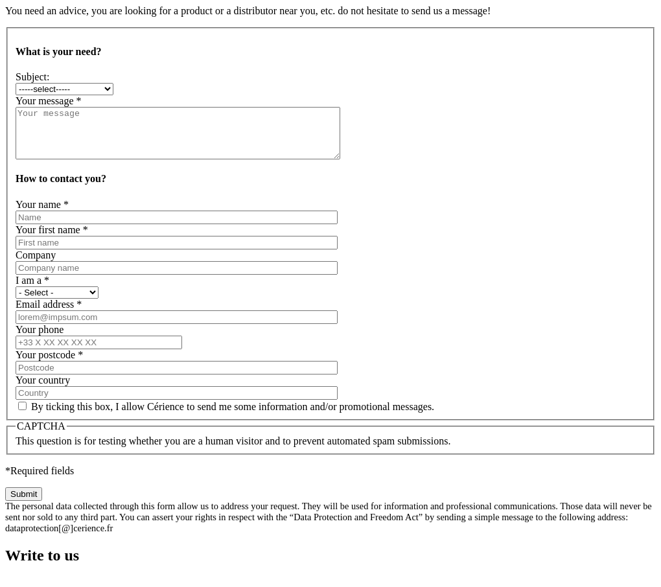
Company (36, 264)
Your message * (48, 100)
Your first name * (52, 239)
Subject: (32, 76)
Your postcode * (49, 364)
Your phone (40, 339)
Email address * (49, 313)
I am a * (32, 289)
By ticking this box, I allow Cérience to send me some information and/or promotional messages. (232, 416)
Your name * (42, 214)
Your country (43, 389)
